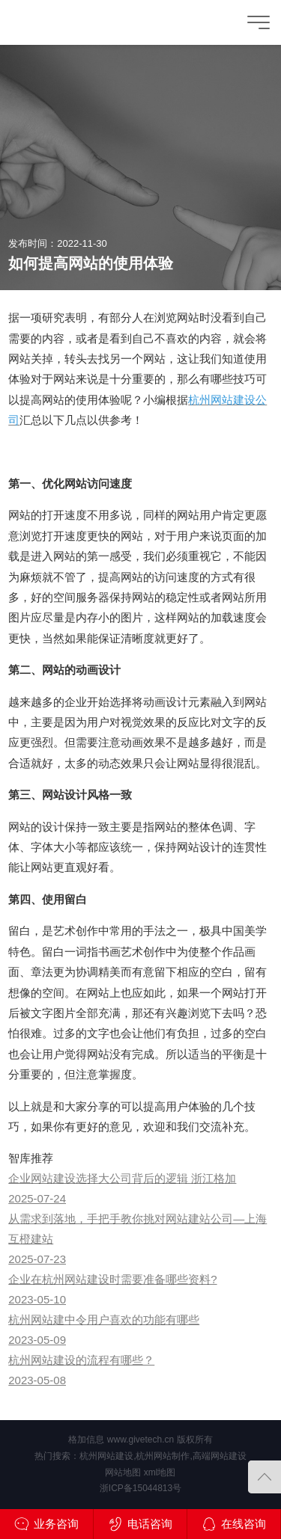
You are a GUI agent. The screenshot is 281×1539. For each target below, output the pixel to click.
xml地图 (160, 1472)
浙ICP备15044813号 (140, 1488)
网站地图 (123, 1472)
